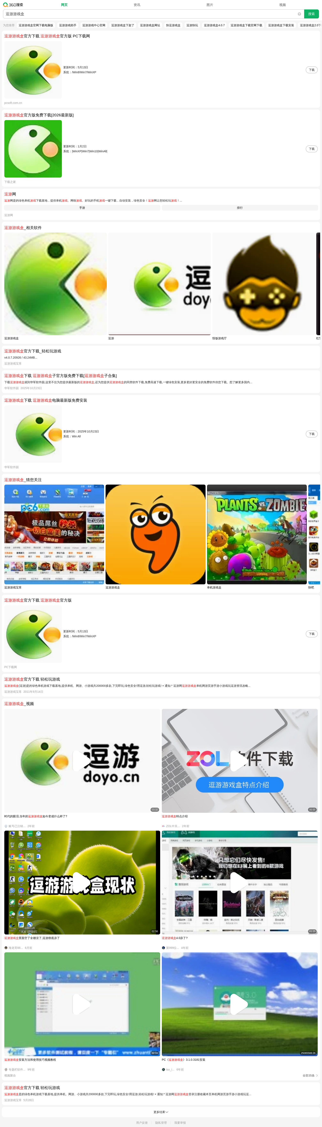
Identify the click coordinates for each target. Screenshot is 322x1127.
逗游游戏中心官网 (93, 25)
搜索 (311, 14)
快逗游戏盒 (173, 25)
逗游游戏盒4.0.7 (214, 25)
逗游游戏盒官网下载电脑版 (36, 25)
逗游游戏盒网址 (150, 25)
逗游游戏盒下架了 (122, 25)
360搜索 (14, 5)
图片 (210, 5)
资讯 (137, 5)
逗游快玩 (192, 25)
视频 (282, 5)
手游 (82, 207)
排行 (240, 207)
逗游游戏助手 (67, 25)
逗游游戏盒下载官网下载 (246, 25)
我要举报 (180, 1122)
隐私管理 (161, 1122)
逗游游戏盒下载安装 (281, 25)
